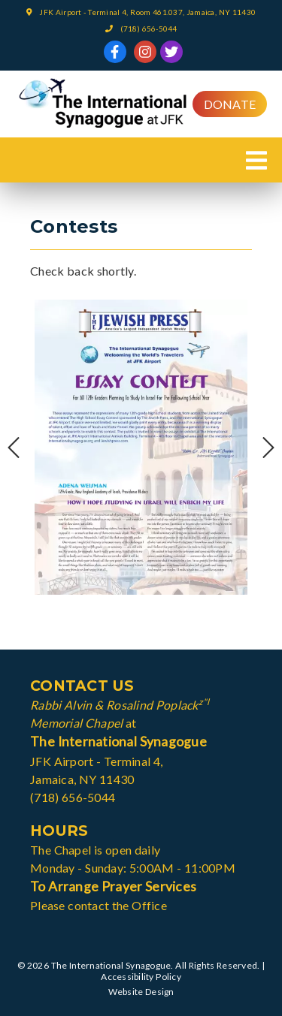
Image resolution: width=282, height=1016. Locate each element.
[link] (115, 52)
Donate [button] (230, 104)
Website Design (141, 991)
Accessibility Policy (141, 976)
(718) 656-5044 (148, 28)
